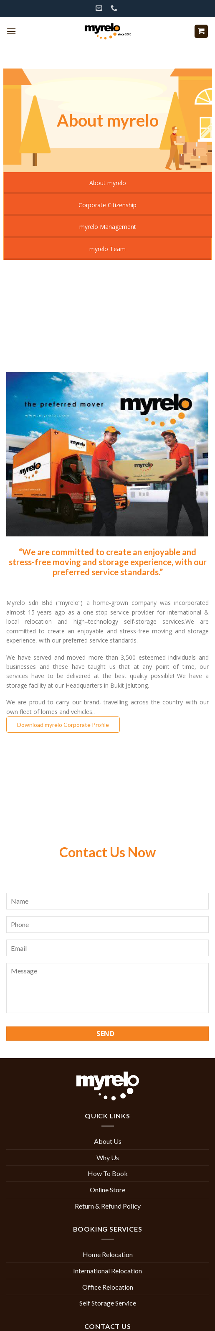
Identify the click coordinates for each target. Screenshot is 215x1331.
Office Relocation (107, 1287)
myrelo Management (107, 227)
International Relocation (107, 1271)
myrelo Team (107, 249)
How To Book (108, 1173)
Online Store (107, 1190)
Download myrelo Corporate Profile (63, 724)
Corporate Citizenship (107, 205)
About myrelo (107, 183)
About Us (107, 1141)
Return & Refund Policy (108, 1206)
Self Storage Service (107, 1303)
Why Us (107, 1157)
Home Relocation (108, 1254)
